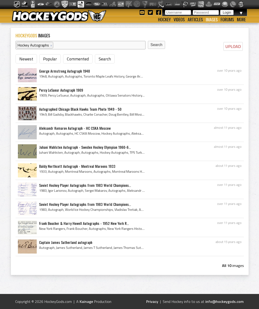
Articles (195, 19)
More (241, 19)
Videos (179, 19)
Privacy (152, 301)
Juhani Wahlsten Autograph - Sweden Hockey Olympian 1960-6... (85, 147)
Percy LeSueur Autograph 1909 (61, 90)
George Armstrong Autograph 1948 (64, 71)
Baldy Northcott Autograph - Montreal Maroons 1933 (77, 166)
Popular (50, 59)
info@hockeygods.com (224, 301)
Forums (227, 19)
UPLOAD (233, 46)
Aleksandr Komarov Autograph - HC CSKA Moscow (75, 128)
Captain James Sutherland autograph (65, 242)
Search (105, 59)
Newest (26, 59)
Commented (78, 59)
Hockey (164, 19)
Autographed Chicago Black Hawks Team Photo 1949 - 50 (80, 109)
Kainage (86, 301)
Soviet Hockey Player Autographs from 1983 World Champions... (85, 185)
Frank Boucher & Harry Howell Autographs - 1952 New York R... (84, 223)
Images (212, 19)
